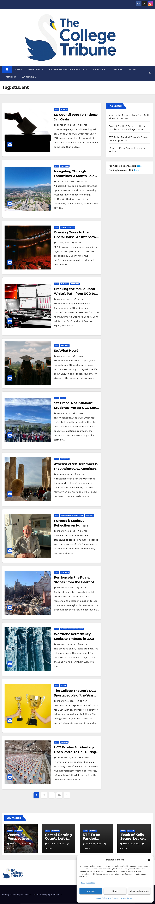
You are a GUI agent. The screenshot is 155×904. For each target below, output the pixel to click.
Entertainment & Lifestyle (67, 69)
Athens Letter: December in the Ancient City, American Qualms (76, 468)
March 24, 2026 (18, 844)
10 (59, 795)
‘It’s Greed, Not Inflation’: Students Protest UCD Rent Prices (76, 407)
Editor (83, 125)
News (18, 69)
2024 (56, 742)
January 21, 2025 (66, 701)
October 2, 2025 (66, 182)
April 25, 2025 (64, 299)
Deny (115, 891)
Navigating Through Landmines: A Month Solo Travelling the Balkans (74, 176)
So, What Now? (66, 351)
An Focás (99, 69)
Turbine (10, 77)
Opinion (117, 69)
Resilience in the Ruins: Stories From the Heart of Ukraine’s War (74, 582)
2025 (56, 109)
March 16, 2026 (56, 844)
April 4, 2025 (64, 413)
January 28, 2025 (66, 531)
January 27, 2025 (66, 588)
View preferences (139, 891)
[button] (149, 859)
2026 (10, 831)
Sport (132, 69)
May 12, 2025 (63, 243)
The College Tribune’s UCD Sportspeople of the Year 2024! (75, 695)
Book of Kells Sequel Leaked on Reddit (133, 838)
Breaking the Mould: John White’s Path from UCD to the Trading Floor (74, 293)
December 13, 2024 (67, 758)
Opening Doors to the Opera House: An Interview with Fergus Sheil (75, 237)
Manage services (88, 883)
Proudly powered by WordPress (17, 894)
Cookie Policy (101, 898)
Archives (28, 77)
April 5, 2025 (64, 356)
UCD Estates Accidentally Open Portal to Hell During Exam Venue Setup (75, 752)
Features (34, 69)
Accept (91, 891)
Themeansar (56, 894)
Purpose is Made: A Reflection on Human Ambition (71, 525)
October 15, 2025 (66, 125)
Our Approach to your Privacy (120, 898)
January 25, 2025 (66, 644)
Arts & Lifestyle (67, 227)
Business (64, 284)
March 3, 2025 (65, 474)
